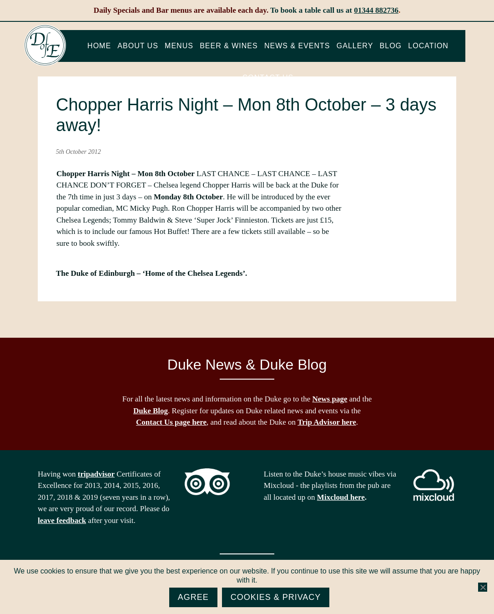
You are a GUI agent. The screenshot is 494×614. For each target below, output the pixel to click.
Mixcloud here (341, 497)
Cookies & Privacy (276, 597)
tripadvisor (96, 474)
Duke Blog (150, 410)
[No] (482, 587)
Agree (193, 597)
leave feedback (62, 520)
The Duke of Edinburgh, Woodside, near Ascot (45, 45)
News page (330, 399)
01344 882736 (376, 10)
